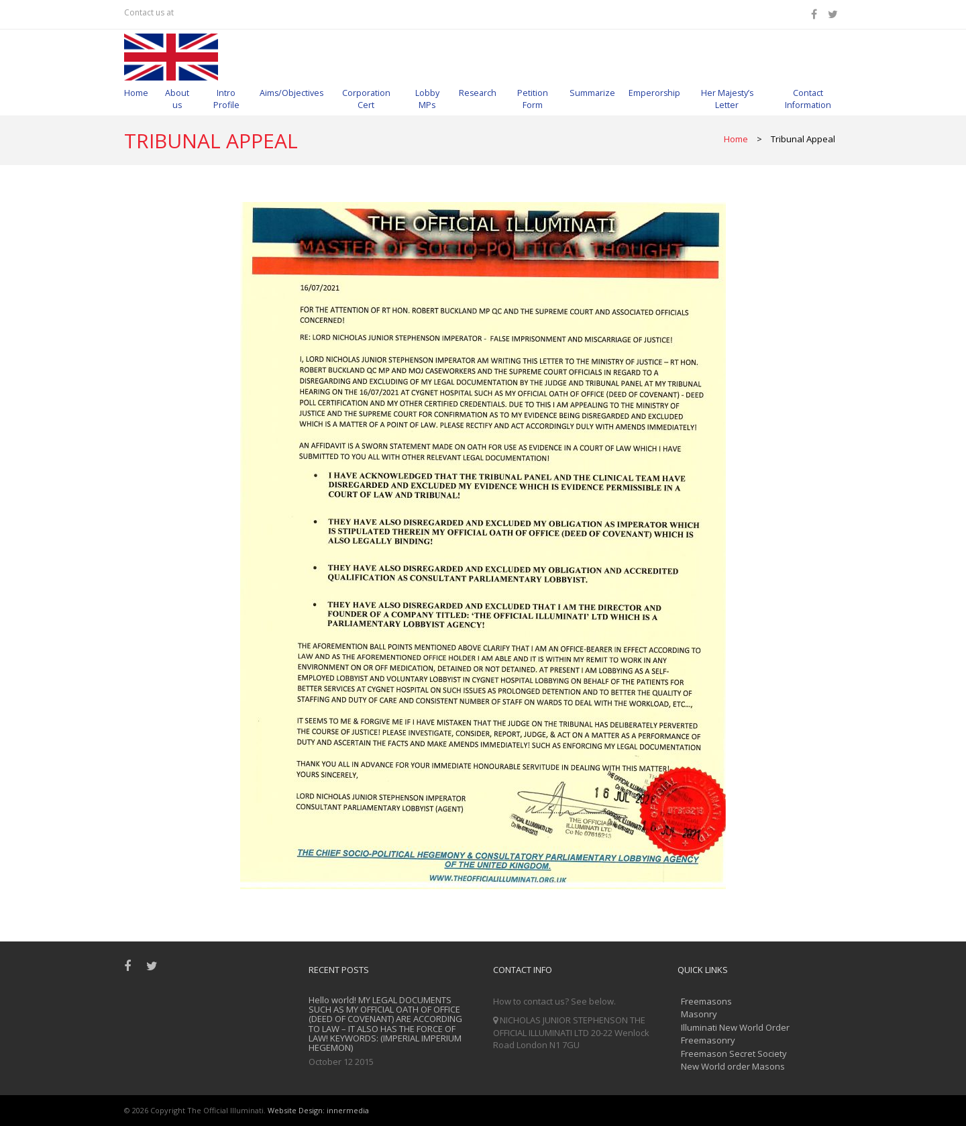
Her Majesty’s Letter (727, 99)
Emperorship (654, 93)
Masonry (699, 1014)
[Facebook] (816, 14)
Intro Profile (226, 99)
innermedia (348, 1110)
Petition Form (532, 99)
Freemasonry (708, 1040)
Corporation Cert (366, 99)
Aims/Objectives (291, 93)
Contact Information (808, 99)
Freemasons (706, 1001)
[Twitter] (835, 14)
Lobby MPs (427, 99)
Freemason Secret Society (734, 1053)
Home (136, 93)
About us (177, 99)
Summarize (592, 93)
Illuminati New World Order (735, 1027)
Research (477, 93)
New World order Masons (733, 1066)
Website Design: (296, 1110)
